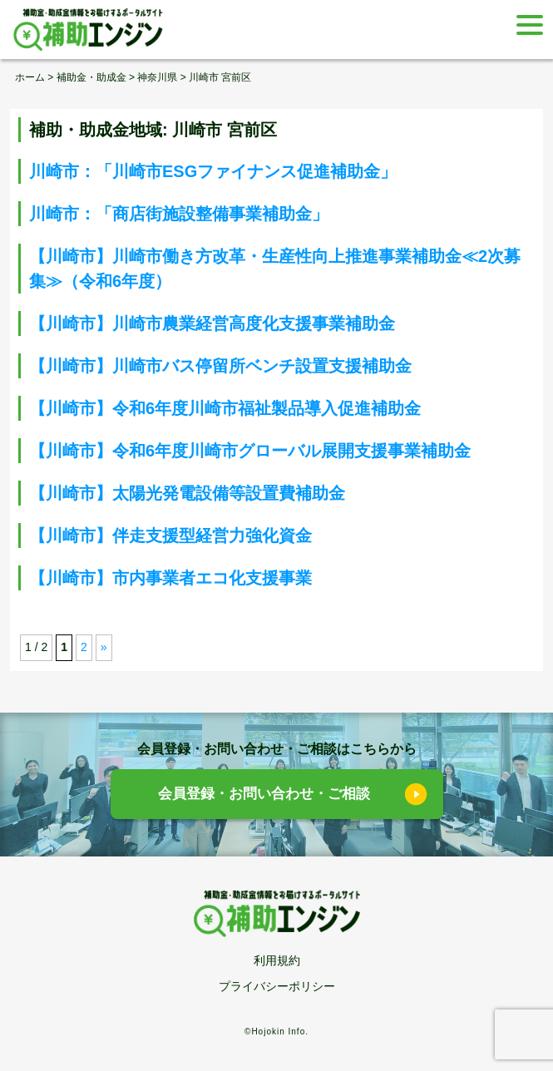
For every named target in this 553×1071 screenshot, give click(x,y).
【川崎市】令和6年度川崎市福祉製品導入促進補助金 (225, 408)
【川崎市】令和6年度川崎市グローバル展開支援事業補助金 (250, 451)
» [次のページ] (104, 647)
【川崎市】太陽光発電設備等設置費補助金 (187, 493)
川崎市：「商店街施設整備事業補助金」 (178, 214)
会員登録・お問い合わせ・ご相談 (264, 794)
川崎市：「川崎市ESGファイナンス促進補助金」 (213, 171)
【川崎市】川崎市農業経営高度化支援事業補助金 (212, 323)
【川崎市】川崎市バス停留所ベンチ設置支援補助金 (220, 366)
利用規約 (277, 960)
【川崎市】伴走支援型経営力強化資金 (170, 535)
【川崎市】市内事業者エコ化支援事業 (170, 578)
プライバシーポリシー (277, 986)
